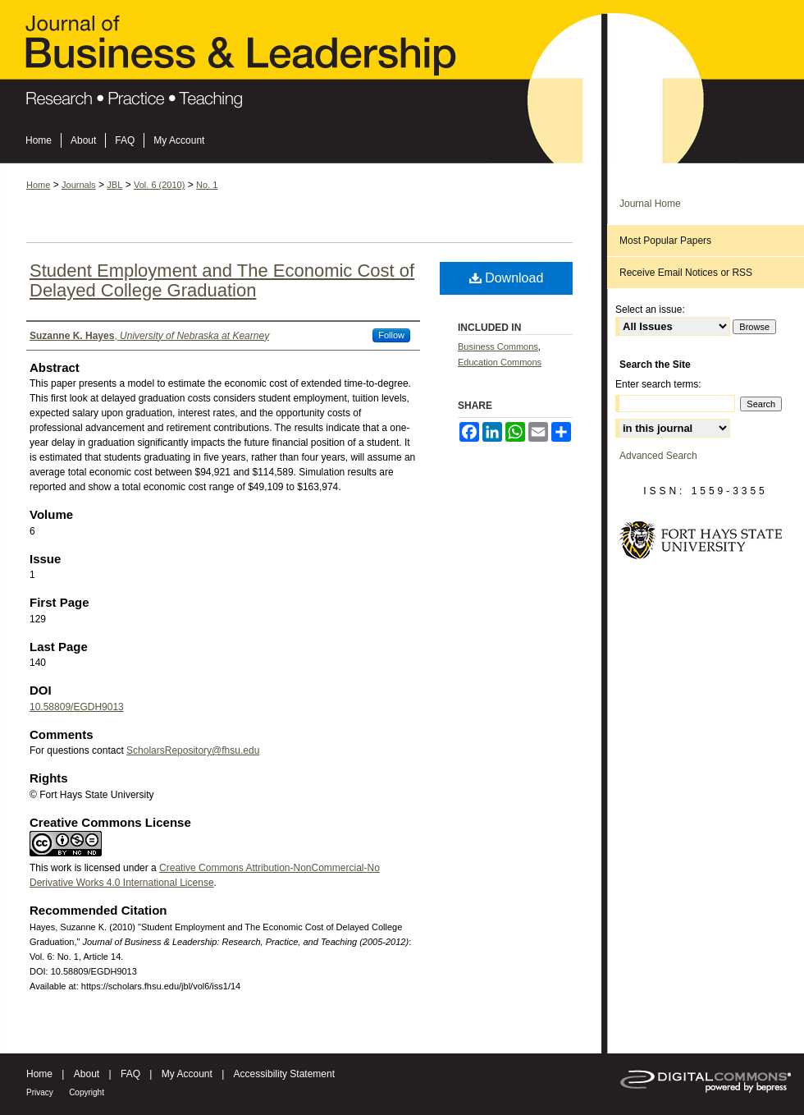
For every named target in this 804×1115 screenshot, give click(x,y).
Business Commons (498, 346)
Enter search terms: (658, 384)
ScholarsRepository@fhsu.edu (192, 750)
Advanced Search (658, 455)
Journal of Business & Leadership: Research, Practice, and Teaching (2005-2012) (402, 66)
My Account (187, 1074)
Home (38, 185)
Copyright (86, 1092)
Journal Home (650, 203)
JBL (114, 185)
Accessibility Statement (284, 1074)
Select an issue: (650, 309)
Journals (79, 185)
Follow (391, 335)
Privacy (39, 1092)
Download (506, 278)
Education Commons (499, 362)
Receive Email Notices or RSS (685, 272)
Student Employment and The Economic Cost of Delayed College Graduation (222, 280)
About (86, 1074)
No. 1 (206, 185)
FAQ (130, 1074)
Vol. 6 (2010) (159, 185)
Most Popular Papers (665, 240)
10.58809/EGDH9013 (77, 707)
